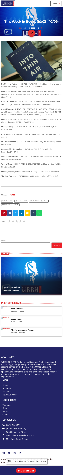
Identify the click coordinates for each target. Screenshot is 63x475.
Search (3, 240)
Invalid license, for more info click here (26, 461)
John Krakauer (21, 201)
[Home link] (8, 3)
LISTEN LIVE (26, 470)
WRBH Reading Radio (10, 205)
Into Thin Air (7, 201)
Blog (31, 16)
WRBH (12, 195)
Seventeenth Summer (38, 201)
